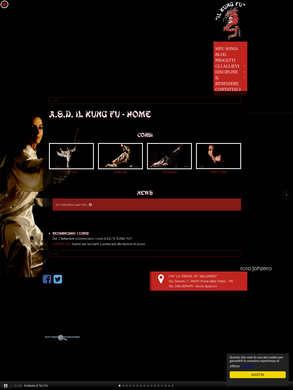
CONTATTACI (228, 89)
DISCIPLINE (226, 72)
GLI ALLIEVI (227, 66)
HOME (55, 100)
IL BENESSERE (227, 80)
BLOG (221, 54)
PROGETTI (225, 60)
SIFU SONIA (226, 48)
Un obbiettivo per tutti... (74, 204)
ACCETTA (257, 375)
